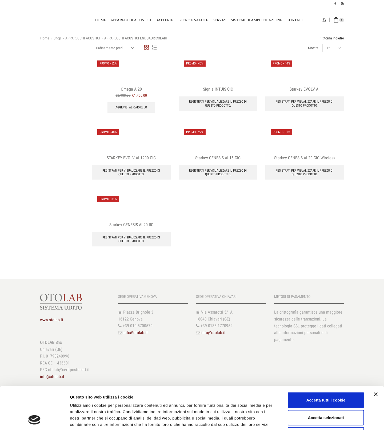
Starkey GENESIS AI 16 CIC (218, 157)
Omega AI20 (131, 89)
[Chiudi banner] (376, 354)
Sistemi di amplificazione (256, 20)
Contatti (295, 20)
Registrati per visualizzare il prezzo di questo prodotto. (218, 103)
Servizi (220, 20)
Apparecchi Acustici (130, 20)
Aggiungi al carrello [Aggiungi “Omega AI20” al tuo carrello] (131, 107)
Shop (57, 38)
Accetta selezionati (326, 377)
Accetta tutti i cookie (326, 360)
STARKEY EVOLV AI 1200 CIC (131, 157)
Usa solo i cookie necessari (326, 395)
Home (100, 20)
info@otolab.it (135, 332)
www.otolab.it (51, 319)
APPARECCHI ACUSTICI (82, 38)
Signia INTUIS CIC (218, 89)
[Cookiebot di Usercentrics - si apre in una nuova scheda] (34, 420)
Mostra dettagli (280, 419)
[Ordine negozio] (114, 48)
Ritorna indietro (333, 38)
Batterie (164, 20)
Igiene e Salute (192, 20)
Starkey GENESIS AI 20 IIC (131, 224)
